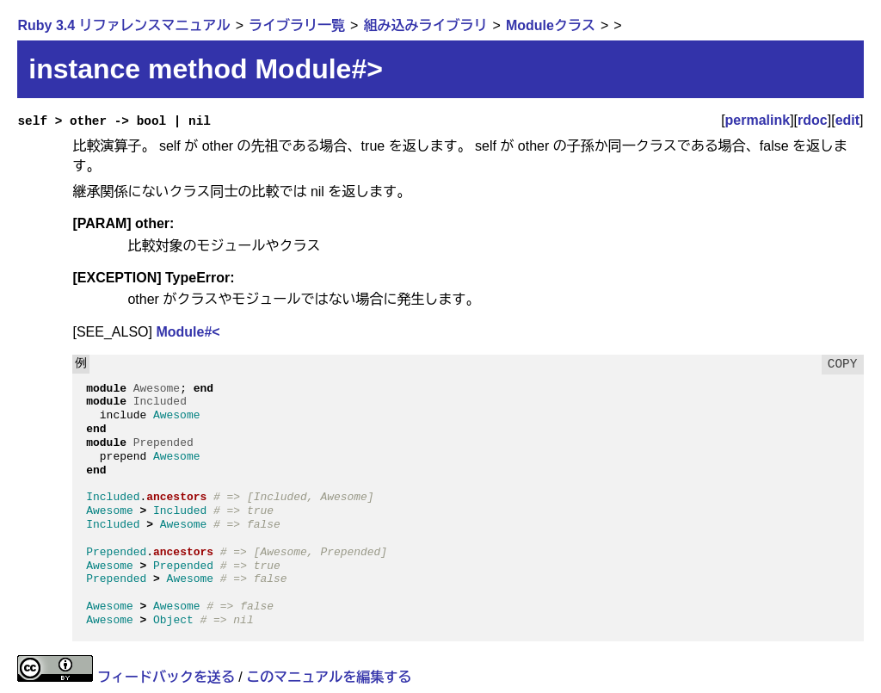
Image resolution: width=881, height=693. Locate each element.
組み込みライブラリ (425, 25)
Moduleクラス (550, 25)
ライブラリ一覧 (297, 25)
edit (847, 120)
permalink (758, 120)
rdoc (813, 120)
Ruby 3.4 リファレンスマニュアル (123, 25)
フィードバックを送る (166, 677)
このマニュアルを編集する (328, 677)
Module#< (187, 332)
